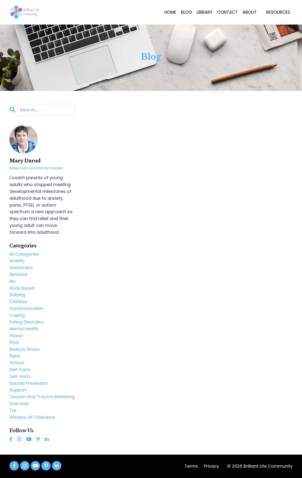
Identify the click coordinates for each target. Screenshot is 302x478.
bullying (17, 295)
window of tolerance (32, 417)
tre (12, 410)
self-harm (20, 376)
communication (26, 308)
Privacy (211, 466)
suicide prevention (28, 383)
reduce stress (24, 349)
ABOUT (250, 12)
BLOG (186, 12)
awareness (21, 268)
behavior (18, 274)
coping (17, 315)
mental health (23, 329)
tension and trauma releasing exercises (42, 400)
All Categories (24, 254)
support (17, 390)
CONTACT (227, 12)
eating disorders (26, 322)
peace (15, 335)
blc (12, 281)
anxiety (17, 261)
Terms (191, 466)
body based (21, 288)
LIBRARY (204, 12)
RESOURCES (278, 12)
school (16, 363)
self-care (19, 369)
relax (15, 356)
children (18, 302)
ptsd (14, 342)
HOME (170, 12)
